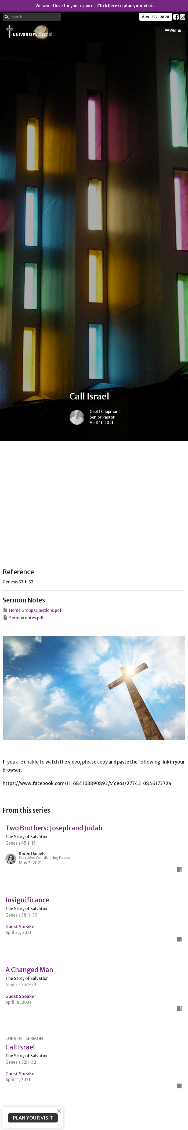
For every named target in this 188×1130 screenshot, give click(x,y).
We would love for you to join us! (94, 5)
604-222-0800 (155, 16)
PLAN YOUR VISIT (33, 1118)
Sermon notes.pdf (23, 617)
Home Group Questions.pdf (32, 610)
